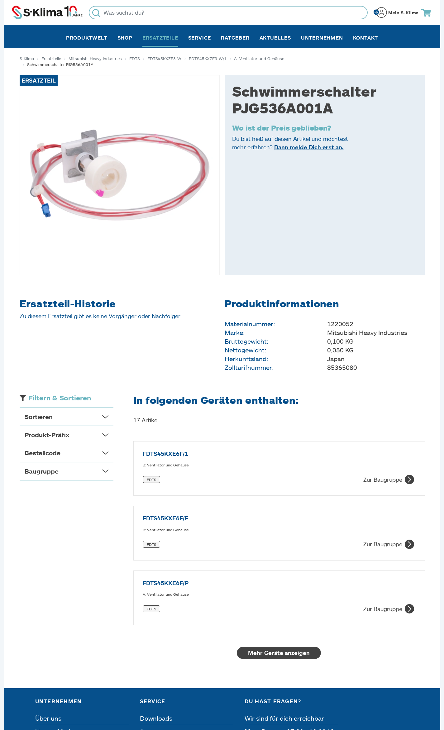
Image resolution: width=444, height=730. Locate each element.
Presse (45, 651)
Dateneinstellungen (157, 694)
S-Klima (27, 58)
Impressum (49, 694)
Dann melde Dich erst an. (309, 147)
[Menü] (405, 635)
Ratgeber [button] (235, 38)
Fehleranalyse (160, 638)
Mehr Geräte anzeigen (279, 546)
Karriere (47, 638)
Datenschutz (98, 694)
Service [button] (199, 38)
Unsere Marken (57, 625)
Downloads (156, 612)
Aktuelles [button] (275, 38)
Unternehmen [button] (322, 38)
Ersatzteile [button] (160, 38)
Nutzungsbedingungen (232, 694)
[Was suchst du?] (228, 12)
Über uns (48, 612)
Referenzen (51, 664)
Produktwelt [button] (86, 38)
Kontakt (365, 38)
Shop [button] (124, 38)
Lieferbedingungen (307, 694)
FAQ (146, 664)
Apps (147, 625)
